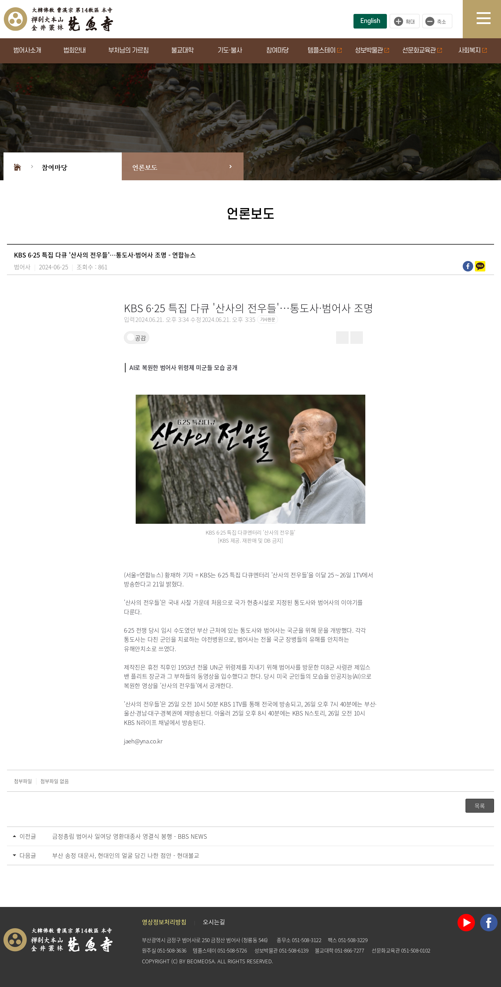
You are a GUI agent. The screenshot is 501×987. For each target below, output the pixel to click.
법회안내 (74, 50)
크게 (404, 21)
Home (17, 166)
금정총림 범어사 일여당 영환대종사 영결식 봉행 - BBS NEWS (129, 836)
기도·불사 (229, 50)
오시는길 (214, 921)
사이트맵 (489, 19)
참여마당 (277, 50)
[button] (371, 337)
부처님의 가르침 (128, 50)
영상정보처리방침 (164, 921)
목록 (480, 806)
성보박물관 (372, 50)
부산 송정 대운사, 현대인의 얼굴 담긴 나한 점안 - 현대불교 (125, 855)
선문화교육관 (422, 50)
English (370, 21)
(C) (174, 961)
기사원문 (267, 319)
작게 (439, 21)
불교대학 (182, 50)
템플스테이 (325, 50)
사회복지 (472, 50)
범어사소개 (27, 50)
